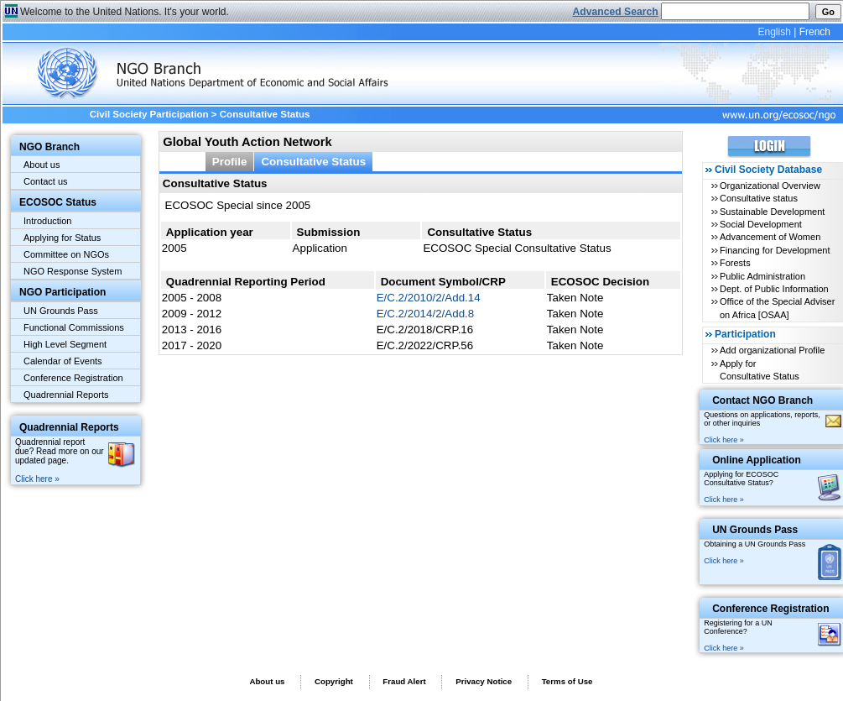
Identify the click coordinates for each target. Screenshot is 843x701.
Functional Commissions (73, 327)
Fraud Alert (403, 681)
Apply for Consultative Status (759, 369)
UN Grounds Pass (60, 311)
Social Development (761, 224)
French (814, 32)
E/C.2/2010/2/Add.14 (429, 297)
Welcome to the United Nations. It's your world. (124, 12)
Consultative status (759, 198)
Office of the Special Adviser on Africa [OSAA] (777, 307)
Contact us (45, 181)
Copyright (334, 681)
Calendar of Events (62, 361)
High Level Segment (65, 344)
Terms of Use (567, 681)
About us (41, 165)
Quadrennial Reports (66, 395)
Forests (735, 263)
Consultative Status (313, 161)
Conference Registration (73, 378)
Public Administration (762, 276)
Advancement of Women (770, 237)
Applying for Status (62, 238)
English (773, 32)
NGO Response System (72, 271)
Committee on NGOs (66, 254)
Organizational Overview (770, 185)
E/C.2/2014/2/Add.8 (426, 313)
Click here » (37, 479)
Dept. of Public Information (774, 289)
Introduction (47, 221)
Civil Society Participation (149, 114)
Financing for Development (775, 250)
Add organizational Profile (772, 350)
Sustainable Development (772, 212)
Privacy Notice (483, 681)
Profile (229, 161)
